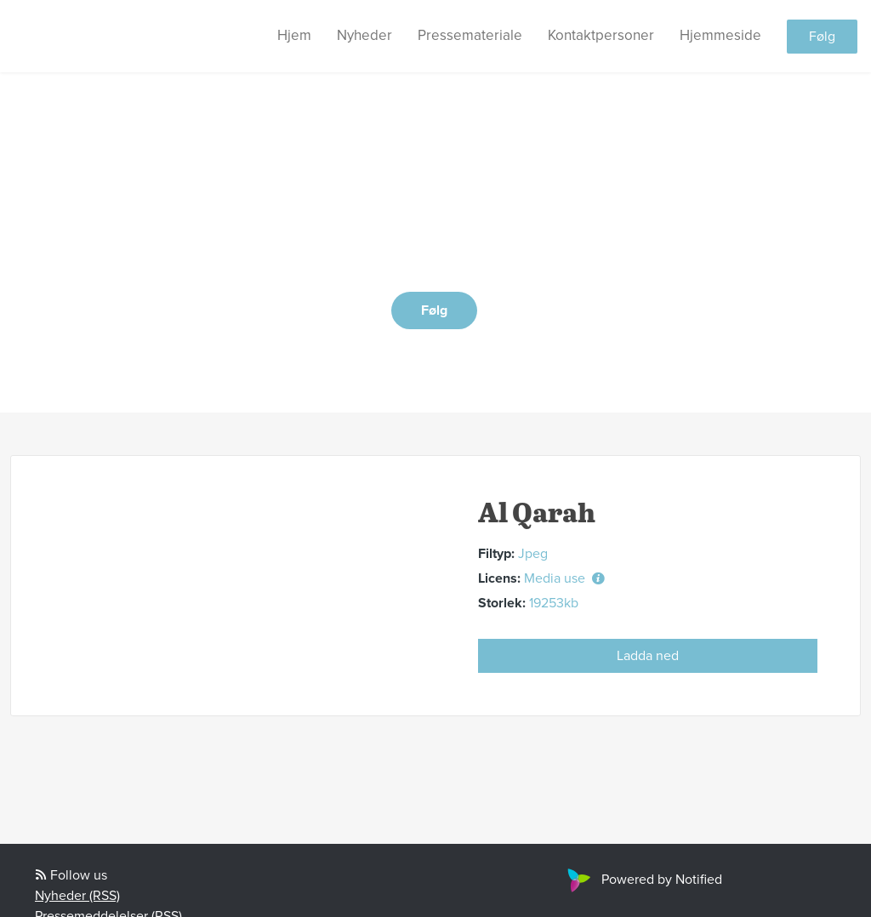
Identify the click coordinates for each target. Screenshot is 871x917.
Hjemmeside (720, 35)
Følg (822, 36)
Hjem (294, 35)
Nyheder (364, 35)
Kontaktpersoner (601, 35)
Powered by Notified (642, 879)
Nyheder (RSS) (77, 895)
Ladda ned (648, 655)
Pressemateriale (470, 35)
